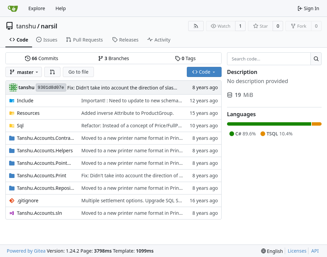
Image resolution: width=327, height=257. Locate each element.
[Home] (12, 8)
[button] (52, 72)
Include (25, 100)
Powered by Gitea (26, 251)
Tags (185, 58)
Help (60, 8)
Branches (113, 58)
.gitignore (28, 200)
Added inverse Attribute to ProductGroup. (127, 113)
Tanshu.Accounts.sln (39, 213)
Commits (41, 58)
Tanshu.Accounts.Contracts (46, 138)
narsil (49, 26)
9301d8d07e (51, 87)
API (315, 251)
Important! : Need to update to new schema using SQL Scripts (149, 100)
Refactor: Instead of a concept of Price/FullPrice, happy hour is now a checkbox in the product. (185, 125)
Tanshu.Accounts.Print (41, 175)
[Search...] (316, 58)
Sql (20, 125)
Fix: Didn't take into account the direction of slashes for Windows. (139, 87)
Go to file (78, 72)
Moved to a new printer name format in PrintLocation (140, 138)
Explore (36, 8)
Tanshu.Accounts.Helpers (45, 150)
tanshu (26, 26)
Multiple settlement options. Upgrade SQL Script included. (145, 200)
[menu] (272, 251)
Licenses (297, 251)
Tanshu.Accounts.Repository (46, 188)
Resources (28, 113)
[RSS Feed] (196, 26)
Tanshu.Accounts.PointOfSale (46, 163)
